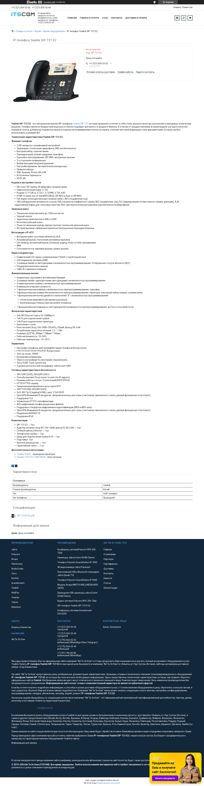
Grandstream (17, 583)
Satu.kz (116, 780)
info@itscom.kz (45, 708)
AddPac (15, 592)
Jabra (14, 549)
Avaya (14, 559)
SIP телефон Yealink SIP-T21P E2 (73, 605)
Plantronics (16, 564)
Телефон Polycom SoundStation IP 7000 (77, 562)
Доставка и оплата (136, 18)
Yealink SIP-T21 (80, 123)
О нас (105, 18)
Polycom (15, 554)
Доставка (109, 568)
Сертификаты (110, 564)
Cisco (14, 573)
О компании (110, 554)
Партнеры (109, 559)
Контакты (116, 18)
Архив (38, 31)
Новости (108, 578)
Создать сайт (49, 2)
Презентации (110, 588)
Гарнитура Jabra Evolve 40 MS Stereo (76, 557)
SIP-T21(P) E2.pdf (26, 515)
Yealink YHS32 (24, 454)
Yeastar (15, 597)
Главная (72, 18)
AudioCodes (17, 568)
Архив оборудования (54, 31)
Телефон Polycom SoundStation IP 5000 (77, 580)
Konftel (15, 578)
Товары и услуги (89, 18)
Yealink (15, 588)
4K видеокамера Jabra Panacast (73, 567)
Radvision (16, 607)
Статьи (107, 583)
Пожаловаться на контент (108, 783)
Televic (14, 602)
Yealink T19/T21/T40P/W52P (31, 457)
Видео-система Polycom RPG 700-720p (77, 601)
